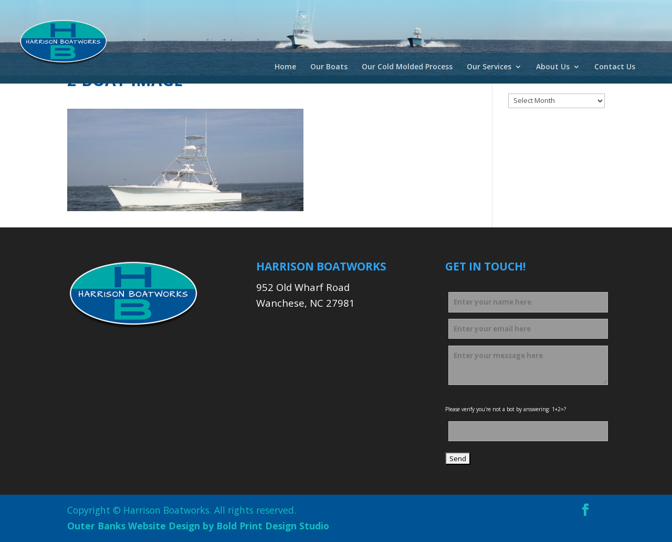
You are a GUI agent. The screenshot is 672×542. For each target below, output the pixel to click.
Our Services (489, 67)
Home (285, 67)
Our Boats (329, 67)
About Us (553, 67)
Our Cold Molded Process (407, 67)
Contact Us (614, 67)
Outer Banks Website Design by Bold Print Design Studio (198, 525)
